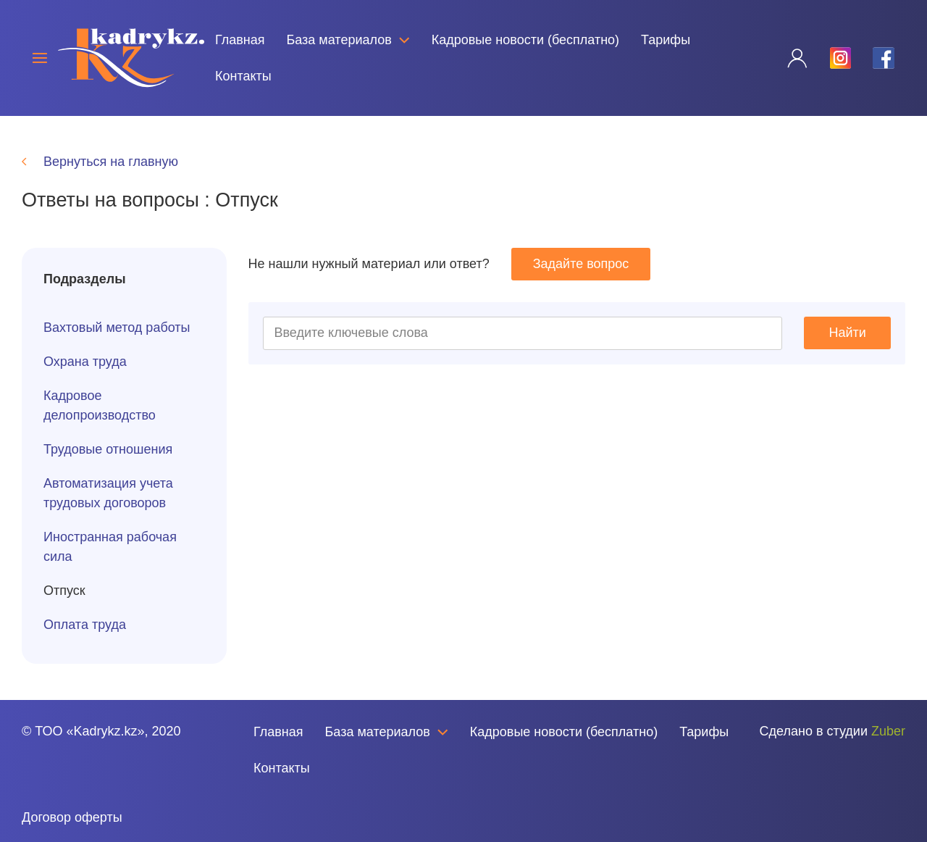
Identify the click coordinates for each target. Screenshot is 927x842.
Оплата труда (84, 624)
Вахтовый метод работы (116, 327)
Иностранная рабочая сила (110, 547)
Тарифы (665, 40)
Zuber (888, 731)
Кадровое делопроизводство (99, 405)
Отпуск (64, 590)
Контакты (243, 76)
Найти (847, 332)
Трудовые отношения (107, 449)
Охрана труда (85, 361)
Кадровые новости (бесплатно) (525, 40)
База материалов (347, 40)
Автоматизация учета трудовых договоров (108, 493)
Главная (240, 40)
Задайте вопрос (581, 264)
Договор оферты (72, 817)
